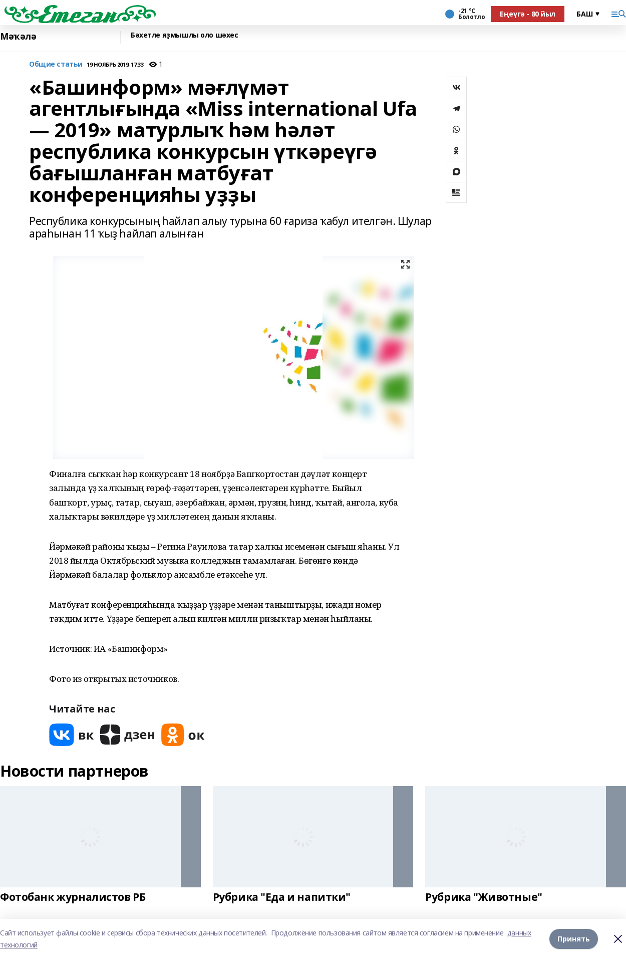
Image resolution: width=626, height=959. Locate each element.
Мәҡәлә (18, 36)
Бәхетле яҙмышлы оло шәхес (184, 35)
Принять (573, 938)
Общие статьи (56, 64)
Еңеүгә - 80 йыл (527, 14)
